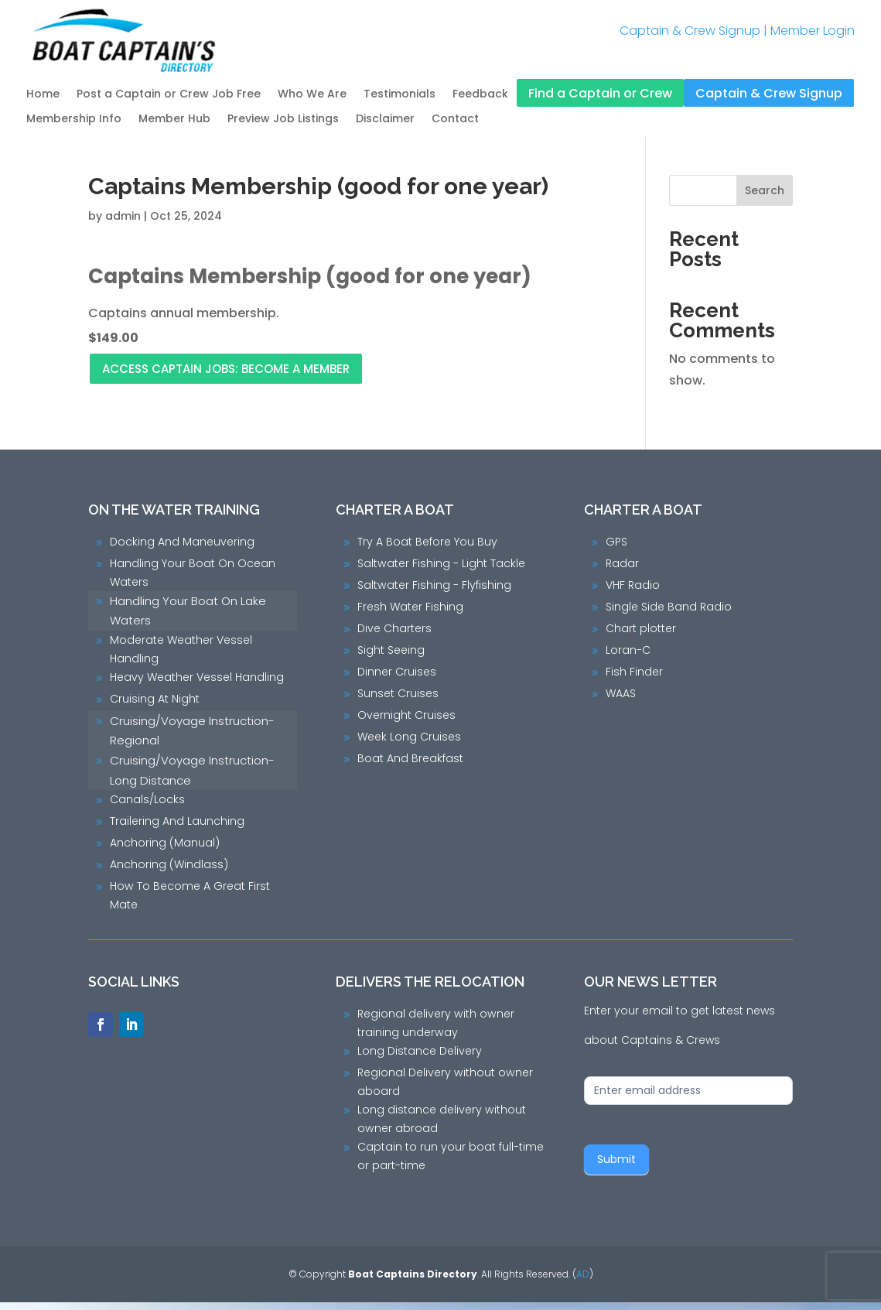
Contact (455, 119)
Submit (616, 1167)
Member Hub (174, 119)
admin (123, 223)
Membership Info (73, 119)
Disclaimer (385, 119)
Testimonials (399, 94)
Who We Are (312, 94)
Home (43, 94)
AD (582, 1281)
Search (764, 198)
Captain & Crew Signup (690, 30)
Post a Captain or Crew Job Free (169, 94)
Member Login (812, 30)
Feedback (480, 94)
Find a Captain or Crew (600, 94)
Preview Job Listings (283, 119)
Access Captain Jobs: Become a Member (226, 376)
